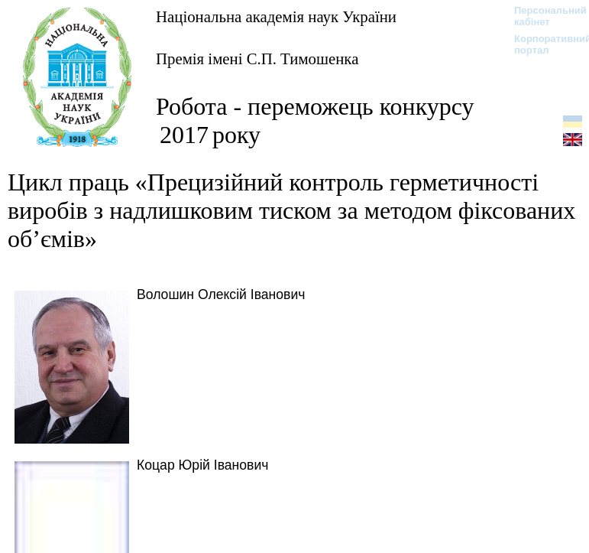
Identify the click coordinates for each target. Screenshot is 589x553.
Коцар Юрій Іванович (202, 465)
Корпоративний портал (542, 44)
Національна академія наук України (276, 16)
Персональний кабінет (542, 16)
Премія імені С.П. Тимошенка (257, 58)
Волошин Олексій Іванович (221, 294)
